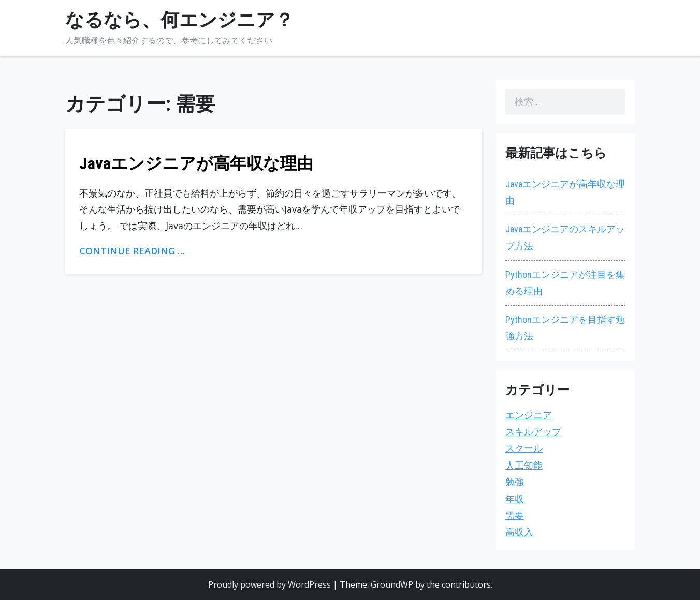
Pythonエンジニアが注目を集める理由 (565, 282)
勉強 (514, 481)
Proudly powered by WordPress (270, 584)
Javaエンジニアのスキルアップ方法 (565, 237)
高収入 (519, 532)
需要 (514, 515)
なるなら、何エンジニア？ (179, 20)
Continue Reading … (132, 251)
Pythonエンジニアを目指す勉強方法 (565, 327)
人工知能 (524, 465)
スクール (524, 448)
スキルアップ (533, 431)
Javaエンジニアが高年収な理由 (196, 163)
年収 (514, 498)
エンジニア (528, 415)
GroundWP (392, 584)
